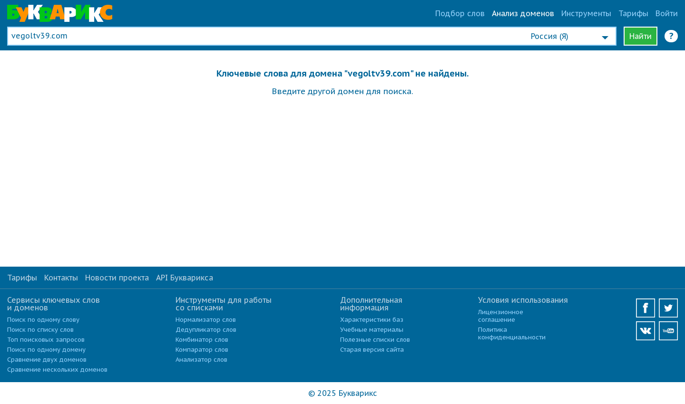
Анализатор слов (201, 360)
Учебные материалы (371, 330)
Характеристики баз (371, 320)
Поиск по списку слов (40, 330)
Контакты (61, 277)
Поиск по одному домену (46, 350)
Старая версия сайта (372, 350)
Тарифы (633, 13)
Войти (667, 13)
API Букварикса (184, 277)
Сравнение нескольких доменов (57, 370)
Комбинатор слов (202, 340)
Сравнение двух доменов (47, 360)
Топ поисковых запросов (46, 340)
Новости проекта (117, 277)
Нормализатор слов (206, 320)
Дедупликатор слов (206, 330)
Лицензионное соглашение (500, 316)
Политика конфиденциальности (512, 333)
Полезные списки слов (375, 340)
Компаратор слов (202, 350)
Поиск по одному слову (43, 320)
